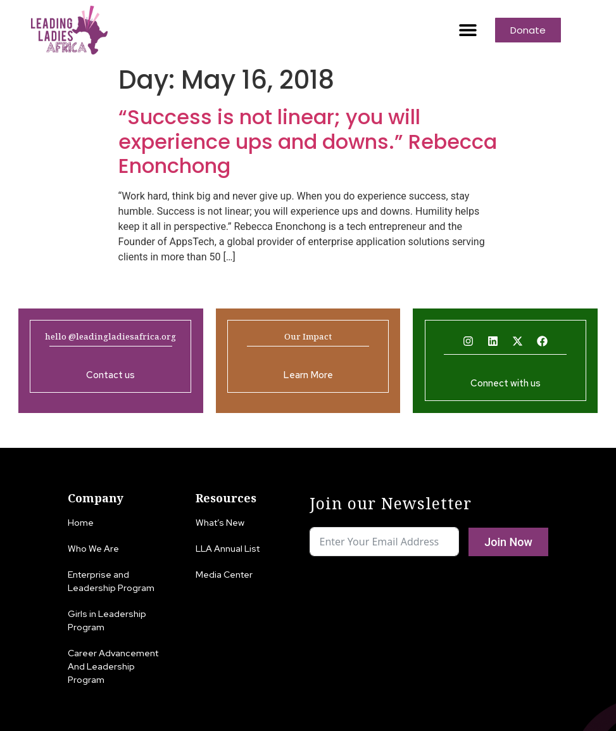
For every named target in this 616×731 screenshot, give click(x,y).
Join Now (508, 542)
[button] (468, 30)
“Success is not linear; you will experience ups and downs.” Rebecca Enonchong (307, 141)
